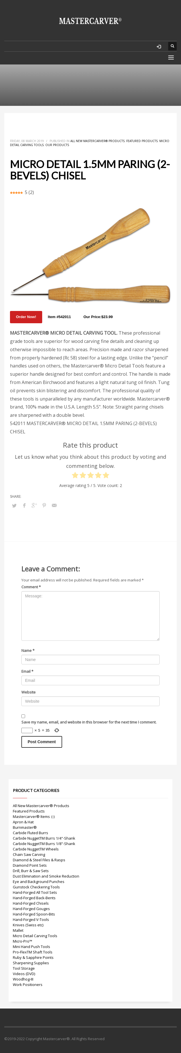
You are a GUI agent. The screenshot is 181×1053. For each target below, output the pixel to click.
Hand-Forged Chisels (31, 903)
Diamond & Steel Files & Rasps (39, 859)
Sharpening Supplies (31, 962)
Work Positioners (27, 984)
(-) (52, 816)
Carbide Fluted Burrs (30, 832)
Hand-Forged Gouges (31, 908)
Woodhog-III (23, 979)
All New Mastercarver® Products (97, 141)
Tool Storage (24, 968)
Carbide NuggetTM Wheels (36, 849)
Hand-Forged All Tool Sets (35, 892)
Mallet (18, 930)
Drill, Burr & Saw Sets (31, 870)
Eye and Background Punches (38, 881)
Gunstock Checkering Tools (36, 887)
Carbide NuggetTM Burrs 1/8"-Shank (44, 843)
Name (27, 650)
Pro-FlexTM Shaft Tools (32, 952)
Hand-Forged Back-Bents (34, 897)
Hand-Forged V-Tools (31, 919)
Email (27, 671)
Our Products (57, 145)
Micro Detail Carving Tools (35, 935)
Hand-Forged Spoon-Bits (34, 914)
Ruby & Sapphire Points (33, 957)
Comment (31, 586)
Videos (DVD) (24, 973)
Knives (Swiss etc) (28, 924)
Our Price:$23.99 (98, 317)
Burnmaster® (25, 827)
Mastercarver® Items (31, 816)
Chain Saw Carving (29, 854)
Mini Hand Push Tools (31, 946)
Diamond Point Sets (30, 865)
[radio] (75, 476)
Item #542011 (59, 317)
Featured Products (142, 141)
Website (28, 692)
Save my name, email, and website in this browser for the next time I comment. (88, 722)
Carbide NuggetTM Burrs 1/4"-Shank (44, 838)
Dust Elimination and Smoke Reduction (46, 876)
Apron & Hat (23, 821)
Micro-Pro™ (22, 941)
